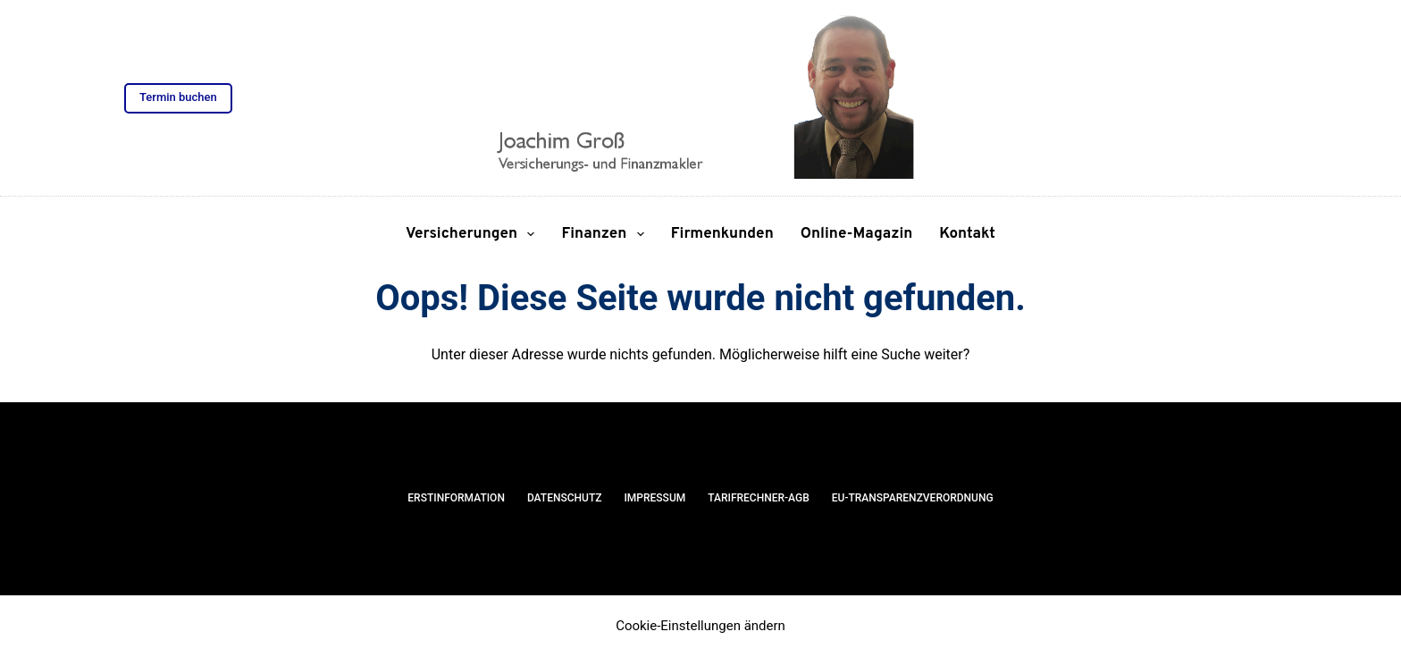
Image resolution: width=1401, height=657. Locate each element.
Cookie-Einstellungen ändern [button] (700, 626)
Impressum (654, 498)
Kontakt (967, 234)
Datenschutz (564, 498)
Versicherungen (474, 234)
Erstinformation (456, 498)
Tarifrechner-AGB (759, 498)
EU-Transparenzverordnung (913, 498)
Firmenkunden (722, 234)
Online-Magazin (857, 234)
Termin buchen (178, 97)
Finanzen (605, 234)
